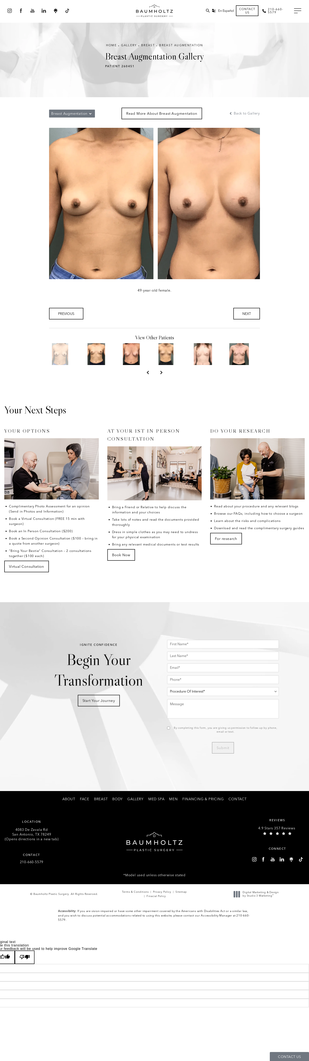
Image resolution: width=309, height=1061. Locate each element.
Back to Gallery (244, 113)
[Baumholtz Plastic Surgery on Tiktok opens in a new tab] (67, 10)
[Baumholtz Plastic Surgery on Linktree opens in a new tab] (55, 10)
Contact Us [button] (289, 1057)
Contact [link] (237, 799)
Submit (223, 748)
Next (246, 314)
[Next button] (161, 372)
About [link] (68, 799)
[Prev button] (147, 372)
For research (226, 538)
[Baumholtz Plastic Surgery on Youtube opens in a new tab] (32, 10)
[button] (297, 10)
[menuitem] (9, 10)
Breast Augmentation (181, 45)
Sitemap (181, 891)
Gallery (129, 45)
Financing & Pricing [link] (203, 799)
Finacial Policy (156, 896)
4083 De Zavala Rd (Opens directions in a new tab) (32, 834)
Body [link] (117, 799)
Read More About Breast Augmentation (161, 113)
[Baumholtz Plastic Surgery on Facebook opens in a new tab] (20, 10)
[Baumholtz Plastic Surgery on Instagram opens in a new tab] (9, 10)
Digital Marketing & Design (257, 894)
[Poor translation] (24, 957)
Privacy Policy (162, 891)
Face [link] (84, 799)
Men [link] (173, 799)
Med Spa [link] (156, 799)
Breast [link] (101, 799)
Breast (148, 45)
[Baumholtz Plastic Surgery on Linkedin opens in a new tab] (44, 10)
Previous (66, 314)
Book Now (121, 555)
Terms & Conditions (135, 891)
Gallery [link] (135, 799)
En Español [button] (226, 11)
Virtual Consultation (26, 566)
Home (111, 45)
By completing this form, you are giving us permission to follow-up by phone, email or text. (225, 729)
